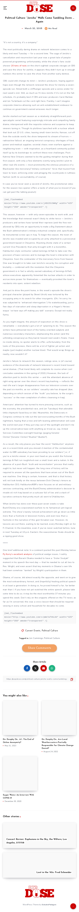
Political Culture (50, 631)
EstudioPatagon (49, 904)
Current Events (32, 631)
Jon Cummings (36, 638)
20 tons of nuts (19, 65)
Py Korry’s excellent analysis (18, 554)
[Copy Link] (39, 679)
